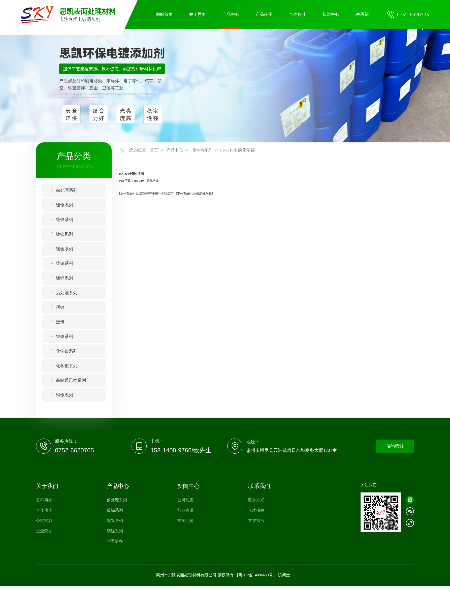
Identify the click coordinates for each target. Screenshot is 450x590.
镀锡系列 (64, 205)
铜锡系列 (64, 395)
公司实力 (44, 520)
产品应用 (264, 14)
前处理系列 (66, 190)
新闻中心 (330, 14)
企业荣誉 (44, 531)
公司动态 (185, 500)
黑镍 (60, 322)
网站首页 (164, 14)
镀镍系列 (64, 234)
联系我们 (364, 14)
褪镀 (60, 307)
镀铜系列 (64, 263)
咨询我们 (395, 446)
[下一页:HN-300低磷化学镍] (194, 193)
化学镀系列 (66, 365)
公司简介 (44, 500)
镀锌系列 (64, 278)
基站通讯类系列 (71, 380)
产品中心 (230, 14)
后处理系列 (66, 292)
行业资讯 (185, 510)
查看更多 (115, 541)
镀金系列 (64, 248)
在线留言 (256, 520)
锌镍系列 (64, 336)
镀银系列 (64, 219)
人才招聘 (256, 510)
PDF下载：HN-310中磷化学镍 (139, 180)
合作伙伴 (297, 14)
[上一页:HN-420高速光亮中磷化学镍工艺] (146, 193)
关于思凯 (197, 14)
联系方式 (256, 500)
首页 (154, 150)
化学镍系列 (66, 351)
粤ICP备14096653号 (256, 575)
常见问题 (185, 520)
